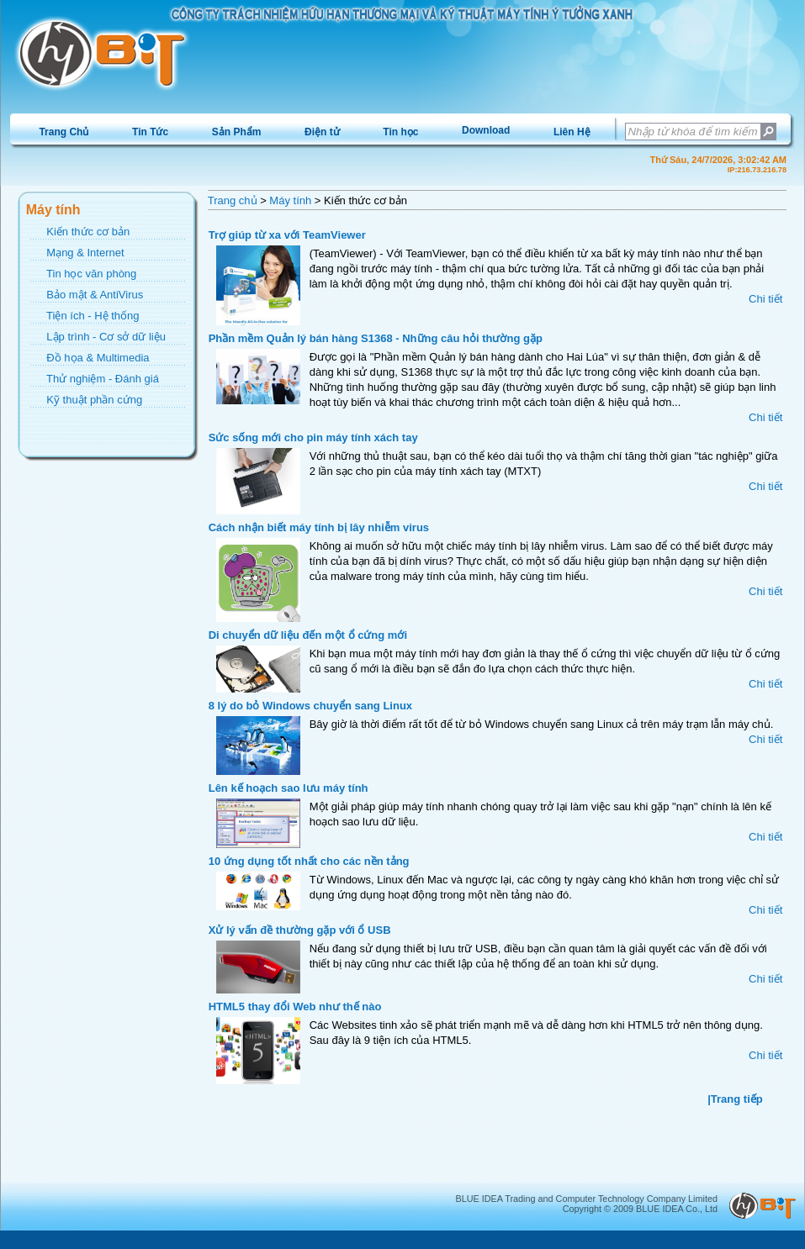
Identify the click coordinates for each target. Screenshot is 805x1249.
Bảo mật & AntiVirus (94, 294)
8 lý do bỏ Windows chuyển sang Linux (310, 705)
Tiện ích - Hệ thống (92, 315)
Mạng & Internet (85, 252)
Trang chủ (232, 200)
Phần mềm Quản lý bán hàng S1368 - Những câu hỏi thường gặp (376, 338)
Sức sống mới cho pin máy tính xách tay (313, 437)
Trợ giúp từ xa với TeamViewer (287, 235)
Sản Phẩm (237, 132)
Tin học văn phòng (91, 273)
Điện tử (322, 132)
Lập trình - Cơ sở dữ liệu (106, 336)
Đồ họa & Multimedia (97, 357)
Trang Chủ (63, 132)
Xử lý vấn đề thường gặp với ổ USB (300, 930)
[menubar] (315, 131)
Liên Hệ (572, 132)
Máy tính (290, 200)
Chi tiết (765, 298)
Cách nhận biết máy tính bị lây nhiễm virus (319, 527)
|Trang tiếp (735, 1099)
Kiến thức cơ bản (88, 231)
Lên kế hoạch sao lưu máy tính (288, 788)
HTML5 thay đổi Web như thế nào (295, 1006)
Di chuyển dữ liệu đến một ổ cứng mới (308, 635)
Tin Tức (150, 132)
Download (486, 130)
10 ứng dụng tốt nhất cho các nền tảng (309, 861)
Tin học (400, 132)
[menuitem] (64, 131)
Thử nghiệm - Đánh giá (102, 378)
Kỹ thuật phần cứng (94, 399)
